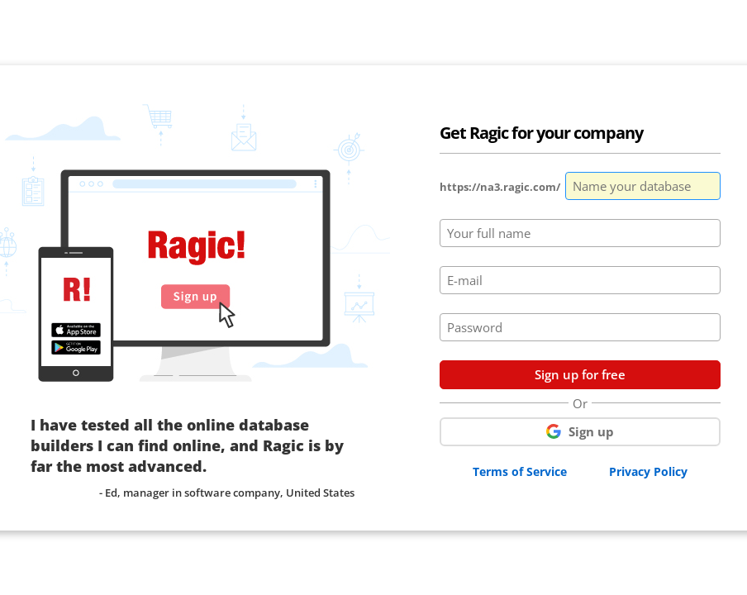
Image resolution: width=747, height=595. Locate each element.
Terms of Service (520, 471)
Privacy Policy (648, 471)
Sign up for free (580, 374)
